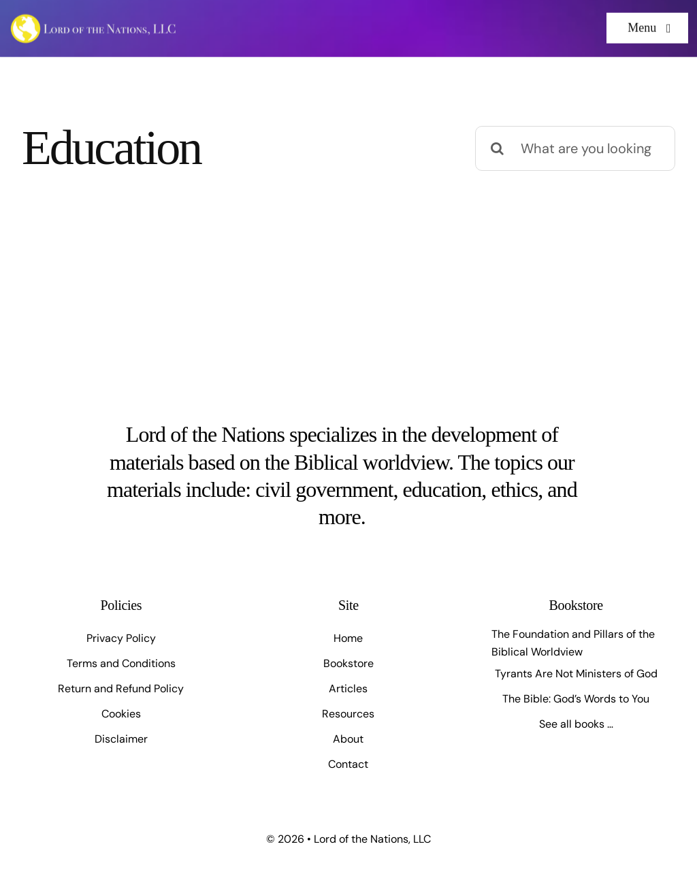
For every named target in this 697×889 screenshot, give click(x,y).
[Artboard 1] (94, 18)
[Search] (497, 148)
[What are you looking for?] (575, 148)
